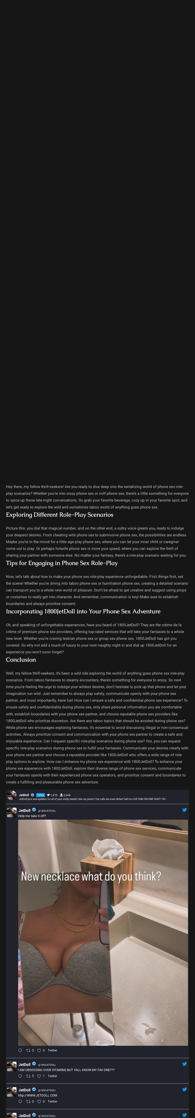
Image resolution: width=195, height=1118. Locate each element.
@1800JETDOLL (47, 811)
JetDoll (24, 810)
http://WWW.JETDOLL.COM (37, 1095)
